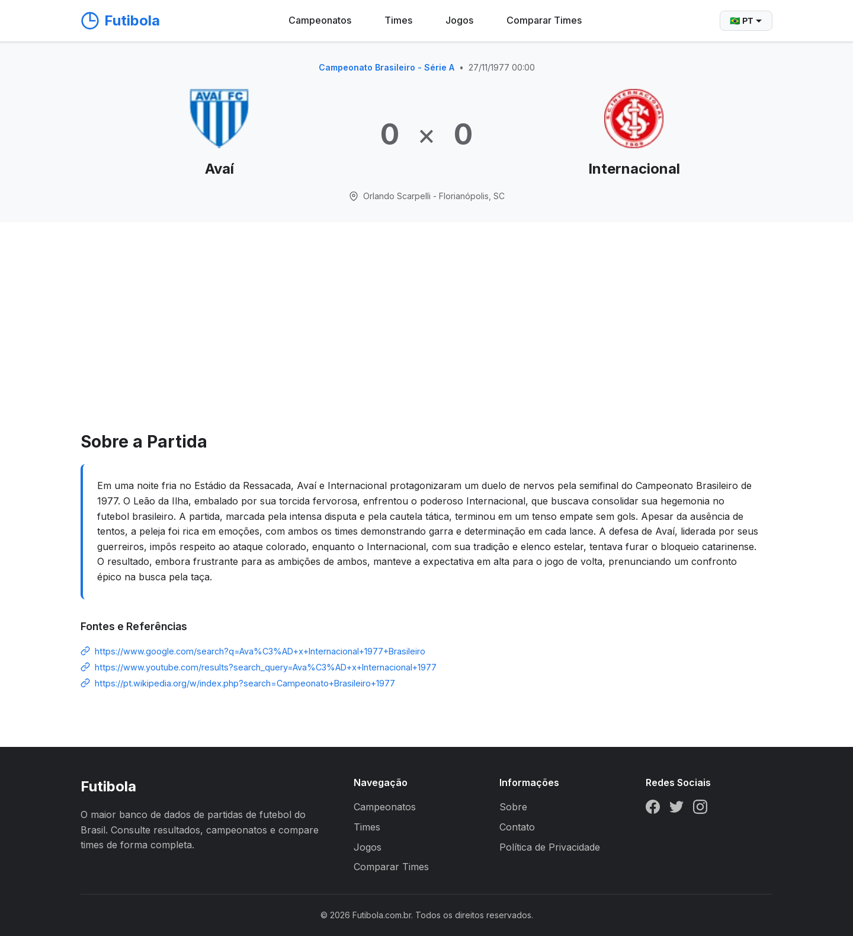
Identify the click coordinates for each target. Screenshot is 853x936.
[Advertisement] (426, 340)
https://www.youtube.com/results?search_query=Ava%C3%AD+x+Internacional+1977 (266, 667)
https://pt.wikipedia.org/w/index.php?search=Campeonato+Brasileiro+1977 (245, 683)
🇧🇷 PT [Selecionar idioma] (746, 20)
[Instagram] (700, 809)
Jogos (459, 20)
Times (398, 20)
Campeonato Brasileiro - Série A (386, 67)
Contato (517, 827)
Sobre (513, 807)
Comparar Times (544, 20)
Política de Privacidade (549, 847)
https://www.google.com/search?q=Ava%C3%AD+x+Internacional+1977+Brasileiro (260, 651)
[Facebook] (653, 809)
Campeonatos (319, 20)
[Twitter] (676, 809)
